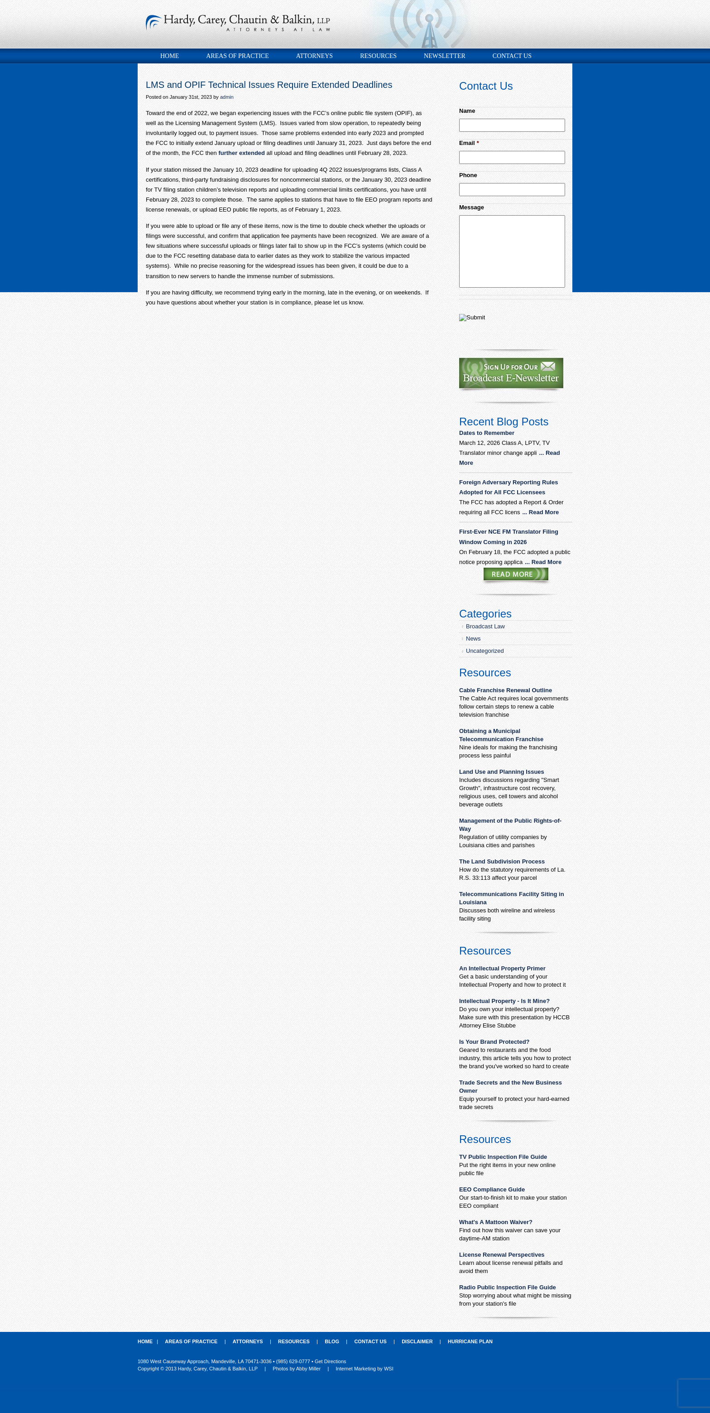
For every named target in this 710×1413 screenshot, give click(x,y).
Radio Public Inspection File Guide (507, 1287)
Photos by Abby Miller (297, 1368)
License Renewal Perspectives (502, 1254)
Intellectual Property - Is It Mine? (504, 1001)
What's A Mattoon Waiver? (495, 1222)
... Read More (540, 512)
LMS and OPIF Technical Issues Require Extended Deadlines (269, 85)
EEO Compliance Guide (492, 1189)
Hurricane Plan (470, 1341)
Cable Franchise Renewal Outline (505, 690)
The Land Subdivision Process (502, 861)
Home (169, 56)
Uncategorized (485, 650)
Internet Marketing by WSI (364, 1368)
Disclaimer (417, 1341)
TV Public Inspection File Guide (503, 1156)
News (473, 638)
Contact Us (512, 56)
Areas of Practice (237, 56)
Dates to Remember (487, 432)
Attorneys (314, 56)
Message (471, 207)
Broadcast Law (485, 626)
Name (467, 110)
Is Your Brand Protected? (494, 1041)
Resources (378, 56)
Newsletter (444, 56)
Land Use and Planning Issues (501, 771)
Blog (332, 1341)
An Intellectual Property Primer (502, 968)
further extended (241, 152)
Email (469, 143)
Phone (468, 175)
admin (227, 97)
